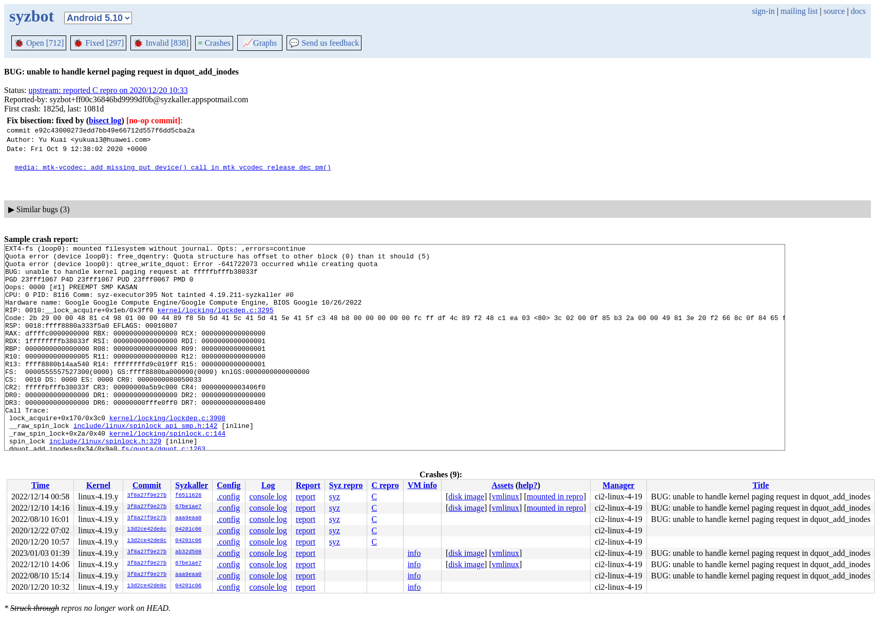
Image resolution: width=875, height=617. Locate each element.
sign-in (763, 11)
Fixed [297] (98, 43)
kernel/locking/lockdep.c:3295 (215, 323)
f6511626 (188, 495)
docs (858, 11)
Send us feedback (324, 43)
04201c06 (188, 529)
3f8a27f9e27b (147, 495)
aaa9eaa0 (188, 518)
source (834, 11)
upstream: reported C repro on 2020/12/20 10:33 (108, 90)
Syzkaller (191, 485)
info (414, 553)
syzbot (31, 16)
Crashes (214, 43)
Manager (618, 485)
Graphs (260, 43)
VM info (422, 485)
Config (228, 485)
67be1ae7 (188, 507)
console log (268, 496)
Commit (146, 485)
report (305, 496)
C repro (384, 485)
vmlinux (505, 496)
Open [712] (39, 43)
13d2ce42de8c (147, 529)
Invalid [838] (160, 43)
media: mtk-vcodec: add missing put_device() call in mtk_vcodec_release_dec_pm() (173, 167)
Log (268, 485)
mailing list (799, 11)
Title (761, 485)
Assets (502, 485)
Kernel (98, 485)
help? (527, 485)
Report (308, 485)
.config (228, 496)
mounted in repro (555, 496)
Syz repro (346, 485)
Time (40, 485)
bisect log (105, 120)
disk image (466, 496)
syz (334, 496)
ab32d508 (188, 552)
